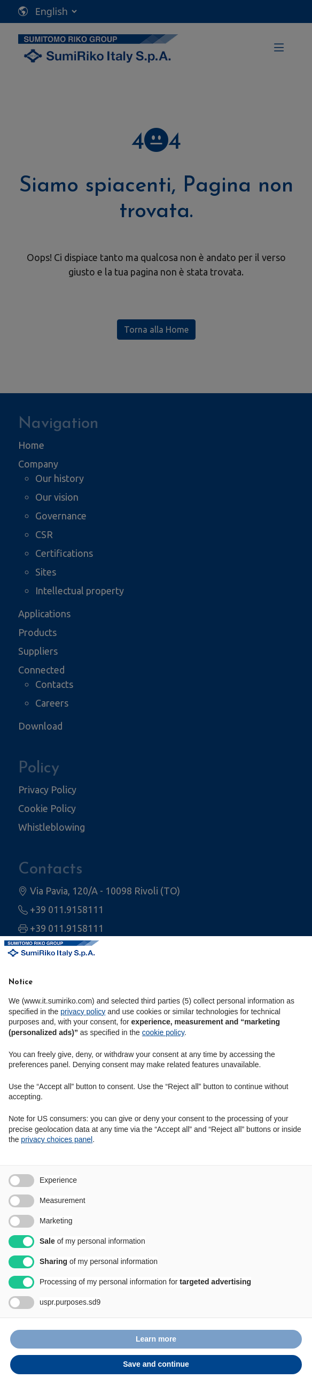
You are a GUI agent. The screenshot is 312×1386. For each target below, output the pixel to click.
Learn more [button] (156, 1339)
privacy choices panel (56, 1139)
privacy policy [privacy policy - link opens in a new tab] (82, 1011)
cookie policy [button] (163, 1032)
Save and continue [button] (156, 1364)
